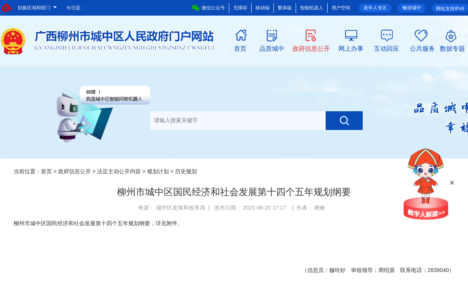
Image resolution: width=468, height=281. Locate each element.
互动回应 (386, 48)
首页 (240, 48)
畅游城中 (411, 8)
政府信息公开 (311, 48)
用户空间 (341, 8)
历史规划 (186, 171)
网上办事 (351, 48)
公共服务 (422, 48)
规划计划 (158, 171)
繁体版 (285, 8)
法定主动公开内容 (119, 171)
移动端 (262, 8)
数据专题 (452, 48)
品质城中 (271, 48)
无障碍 (240, 8)
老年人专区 (375, 8)
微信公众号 (208, 8)
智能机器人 (311, 8)
